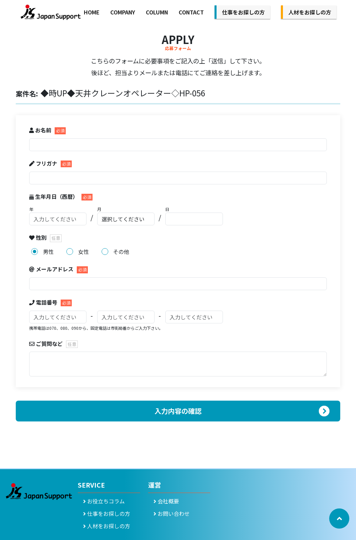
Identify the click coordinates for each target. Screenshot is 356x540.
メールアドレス (52, 269)
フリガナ (44, 163)
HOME (92, 12)
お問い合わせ (172, 513)
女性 (83, 252)
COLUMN (157, 12)
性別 (38, 237)
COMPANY (122, 12)
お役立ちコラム (104, 501)
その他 (121, 252)
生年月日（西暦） (54, 196)
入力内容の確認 (178, 411)
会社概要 (166, 501)
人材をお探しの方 (309, 12)
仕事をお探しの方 (243, 12)
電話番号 (44, 302)
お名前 (41, 130)
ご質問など (46, 344)
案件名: (27, 93)
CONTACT (191, 12)
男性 (48, 252)
